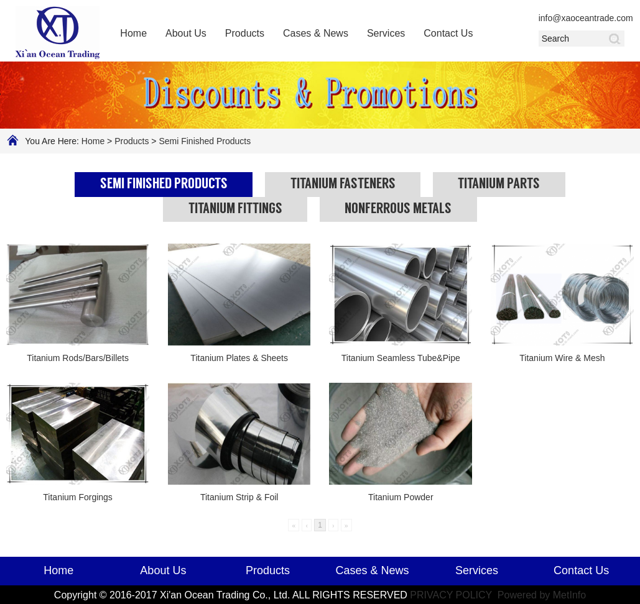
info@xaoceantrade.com (581, 18)
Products (244, 33)
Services (386, 33)
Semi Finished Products (205, 141)
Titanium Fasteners (343, 184)
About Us (185, 33)
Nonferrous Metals (398, 209)
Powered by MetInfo (542, 595)
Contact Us (448, 33)
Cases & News (315, 33)
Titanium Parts (499, 184)
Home (133, 33)
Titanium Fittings (235, 209)
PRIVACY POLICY (452, 595)
